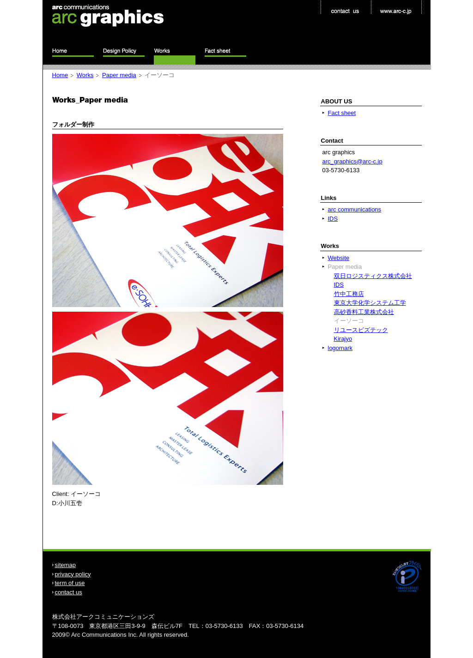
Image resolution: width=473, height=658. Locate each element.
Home (60, 75)
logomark (340, 347)
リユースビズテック (361, 329)
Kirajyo (343, 338)
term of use (70, 583)
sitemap (65, 564)
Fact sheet (342, 112)
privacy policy (73, 574)
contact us (68, 592)
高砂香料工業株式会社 (364, 311)
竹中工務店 (349, 293)
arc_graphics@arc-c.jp (352, 161)
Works (85, 75)
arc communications (355, 209)
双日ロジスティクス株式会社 (373, 275)
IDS (333, 218)
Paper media (119, 75)
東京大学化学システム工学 (370, 302)
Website (339, 257)
